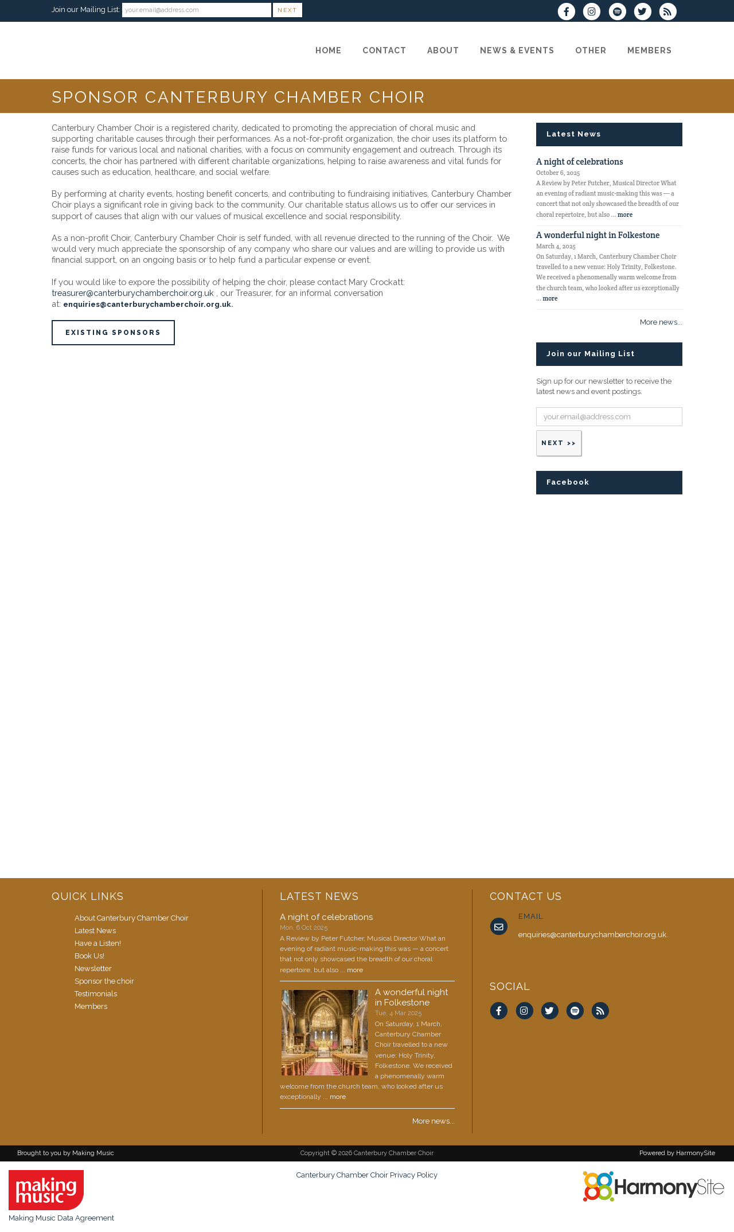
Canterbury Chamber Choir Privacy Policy (367, 1175)
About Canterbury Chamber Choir (132, 918)
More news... (661, 322)
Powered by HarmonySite (677, 1153)
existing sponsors (113, 333)
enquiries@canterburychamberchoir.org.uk (147, 304)
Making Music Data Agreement (61, 1218)
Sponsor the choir (104, 981)
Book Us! (89, 956)
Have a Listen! (98, 943)
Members (91, 1006)
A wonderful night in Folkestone (597, 234)
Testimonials (96, 993)
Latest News (95, 930)
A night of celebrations (579, 161)
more (625, 214)
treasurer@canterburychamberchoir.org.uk (133, 293)
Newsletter (93, 968)
